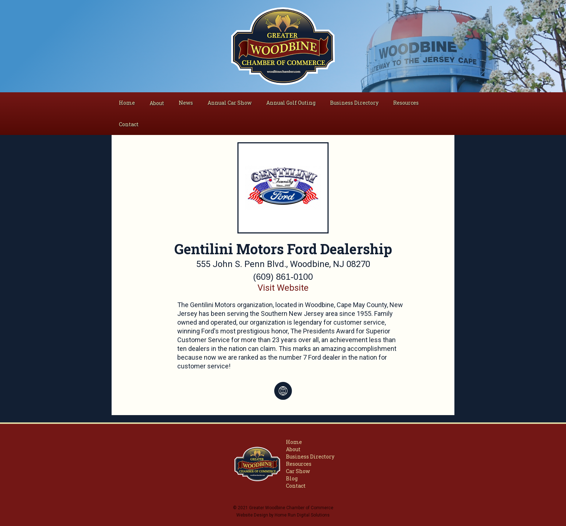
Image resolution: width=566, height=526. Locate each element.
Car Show (298, 471)
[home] (283, 46)
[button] (156, 103)
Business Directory (354, 102)
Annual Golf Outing (290, 102)
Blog (292, 478)
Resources (406, 102)
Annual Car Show (230, 102)
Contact (129, 124)
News (186, 102)
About (293, 449)
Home (127, 102)
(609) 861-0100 (283, 277)
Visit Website (283, 288)
